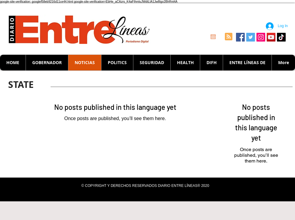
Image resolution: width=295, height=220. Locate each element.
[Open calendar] (213, 36)
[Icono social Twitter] (250, 37)
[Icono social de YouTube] (271, 37)
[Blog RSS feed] (228, 37)
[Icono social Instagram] (260, 37)
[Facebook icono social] (240, 37)
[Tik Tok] (281, 37)
